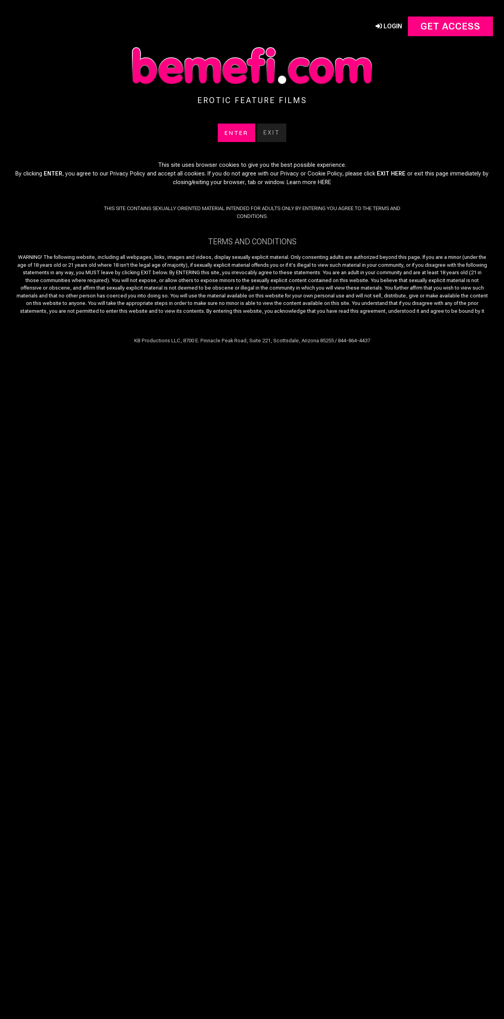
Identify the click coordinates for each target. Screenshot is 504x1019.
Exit (271, 124)
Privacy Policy (127, 165)
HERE (324, 173)
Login (389, 17)
